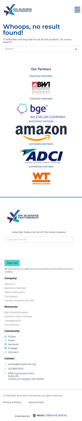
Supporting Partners (41, 166)
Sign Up (12, 262)
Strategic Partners (41, 98)
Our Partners (41, 69)
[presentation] (28, 257)
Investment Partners (41, 121)
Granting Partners (41, 76)
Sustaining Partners (41, 144)
